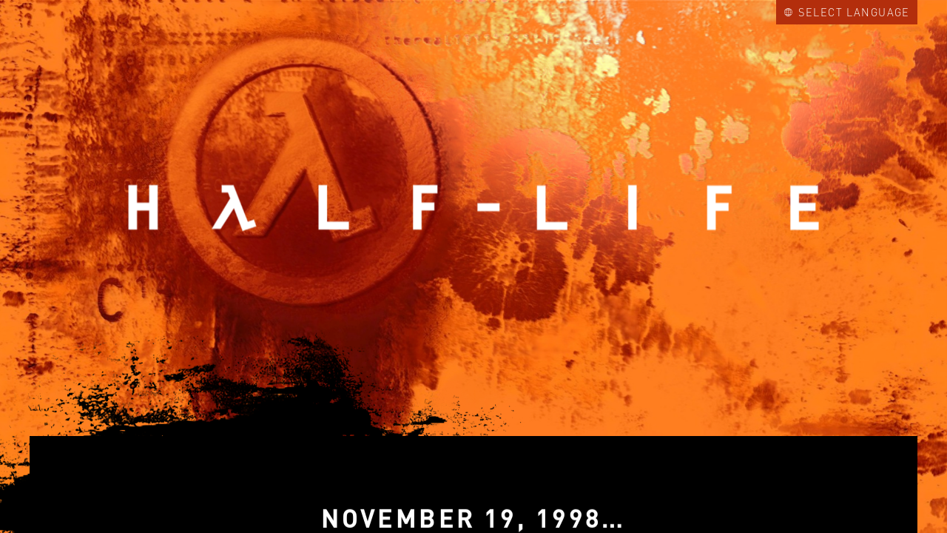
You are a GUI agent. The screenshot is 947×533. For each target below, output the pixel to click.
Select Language (847, 12)
